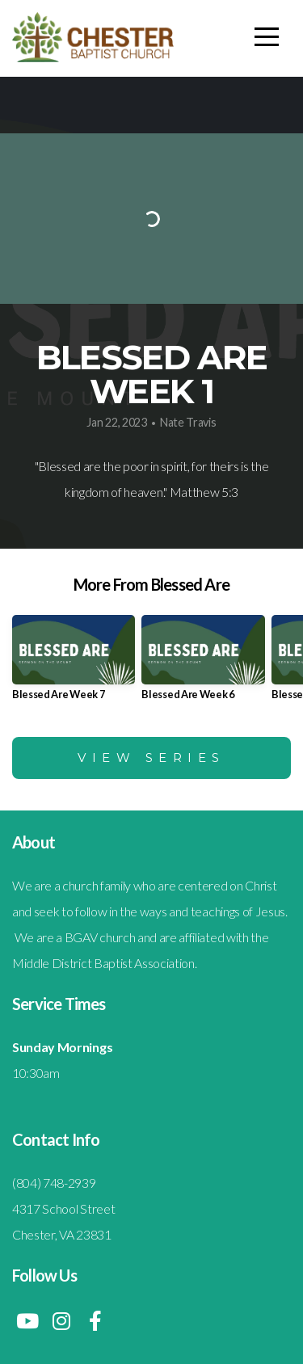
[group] (73, 664)
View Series (151, 757)
